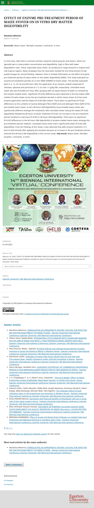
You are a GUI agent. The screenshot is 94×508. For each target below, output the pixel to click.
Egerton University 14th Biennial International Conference (44, 10)
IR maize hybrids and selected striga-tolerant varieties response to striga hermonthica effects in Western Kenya (47, 350)
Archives (15, 10)
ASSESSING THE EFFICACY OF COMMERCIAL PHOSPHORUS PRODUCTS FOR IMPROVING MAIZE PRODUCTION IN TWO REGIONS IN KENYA (48, 368)
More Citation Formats (13, 266)
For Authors (8, 484)
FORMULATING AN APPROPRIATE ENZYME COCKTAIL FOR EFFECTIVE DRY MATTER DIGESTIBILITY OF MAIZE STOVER (48, 331)
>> (11, 428)
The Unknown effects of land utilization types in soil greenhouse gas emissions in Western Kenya (45, 392)
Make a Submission (14, 464)
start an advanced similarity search (31, 434)
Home (6, 10)
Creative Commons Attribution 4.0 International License (47, 314)
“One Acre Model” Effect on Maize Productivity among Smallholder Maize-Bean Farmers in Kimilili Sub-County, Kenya (46, 379)
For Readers (8, 480)
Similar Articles (12, 324)
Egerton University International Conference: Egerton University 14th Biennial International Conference (44, 334)
